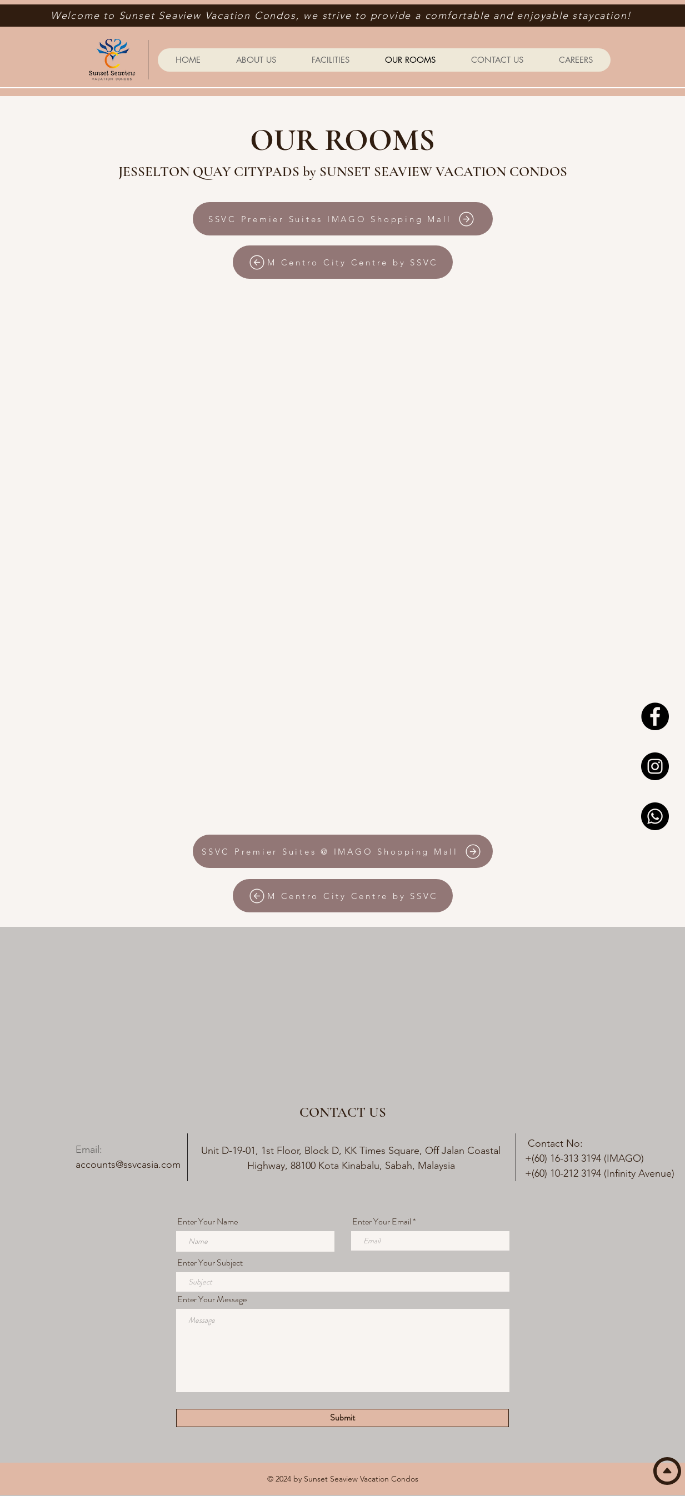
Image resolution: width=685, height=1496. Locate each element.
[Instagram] (655, 766)
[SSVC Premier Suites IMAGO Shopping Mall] (343, 218)
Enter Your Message (212, 1299)
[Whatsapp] (655, 816)
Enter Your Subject (210, 1262)
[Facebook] (655, 716)
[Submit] (342, 1418)
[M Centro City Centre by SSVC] (343, 262)
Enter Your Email (381, 1221)
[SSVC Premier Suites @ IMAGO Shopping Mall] (343, 851)
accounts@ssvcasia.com (128, 1164)
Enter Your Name (207, 1221)
